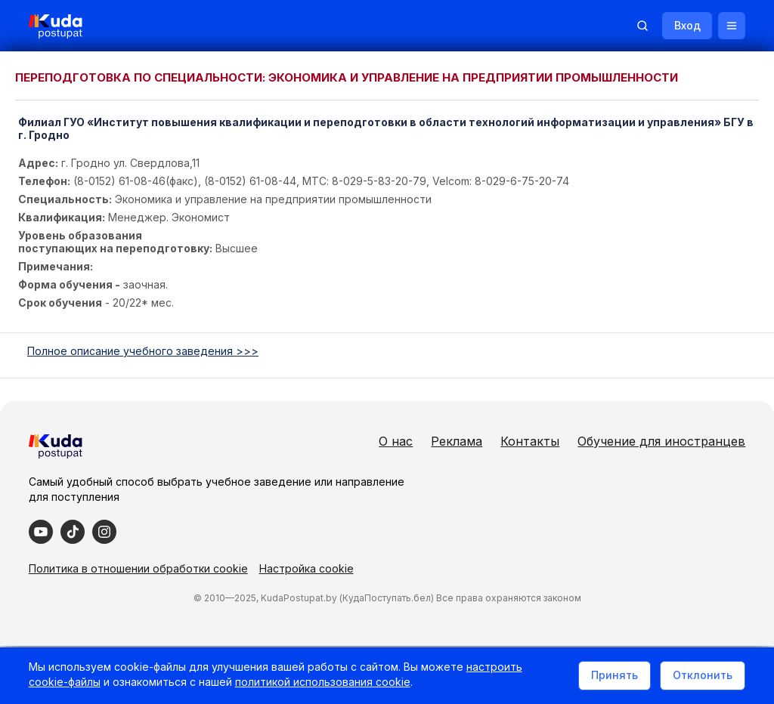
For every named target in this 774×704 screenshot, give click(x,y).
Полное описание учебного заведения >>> (143, 350)
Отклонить (701, 676)
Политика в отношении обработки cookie (139, 568)
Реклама (455, 441)
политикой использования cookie (324, 684)
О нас (394, 441)
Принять (613, 676)
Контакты (528, 441)
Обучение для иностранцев (660, 441)
